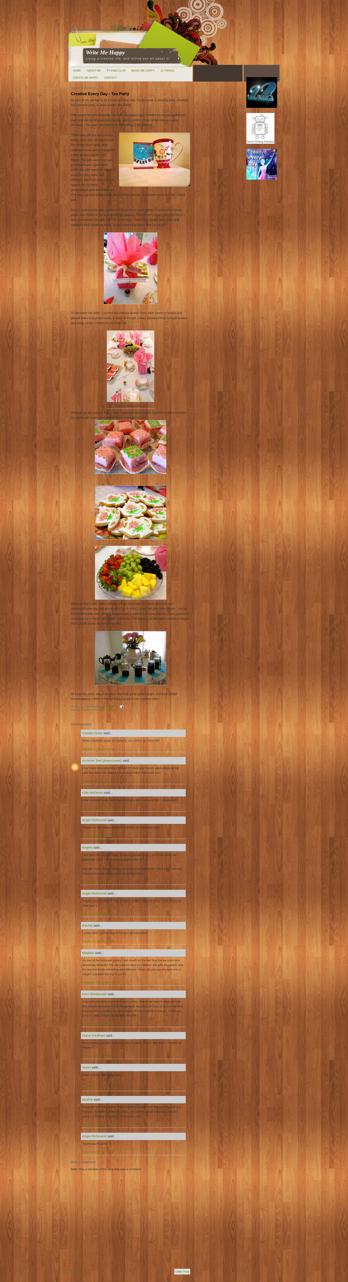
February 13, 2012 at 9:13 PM (98, 881)
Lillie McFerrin (92, 792)
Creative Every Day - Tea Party (100, 94)
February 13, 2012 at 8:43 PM (98, 836)
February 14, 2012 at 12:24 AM (98, 1023)
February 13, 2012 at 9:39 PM (98, 914)
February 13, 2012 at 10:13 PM (99, 941)
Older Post (182, 1271)
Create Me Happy (85, 77)
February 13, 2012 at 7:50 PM (98, 781)
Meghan (88, 953)
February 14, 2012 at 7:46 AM (98, 1088)
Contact (110, 77)
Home (77, 70)
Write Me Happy (105, 52)
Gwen (86, 1067)
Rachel (87, 925)
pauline (87, 1099)
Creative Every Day (92, 709)
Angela (87, 847)
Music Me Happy (142, 70)
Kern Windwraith (94, 994)
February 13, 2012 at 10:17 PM (99, 982)
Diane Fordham (93, 1035)
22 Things (167, 70)
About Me (94, 70)
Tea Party (111, 709)
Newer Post (78, 1270)
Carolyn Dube (92, 733)
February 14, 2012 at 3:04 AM (98, 1055)
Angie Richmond (94, 820)
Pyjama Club (116, 70)
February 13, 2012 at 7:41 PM (98, 749)
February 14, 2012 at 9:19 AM (98, 1124)
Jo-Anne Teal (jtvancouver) (102, 760)
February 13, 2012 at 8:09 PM (98, 808)
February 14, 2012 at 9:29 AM (98, 1152)
